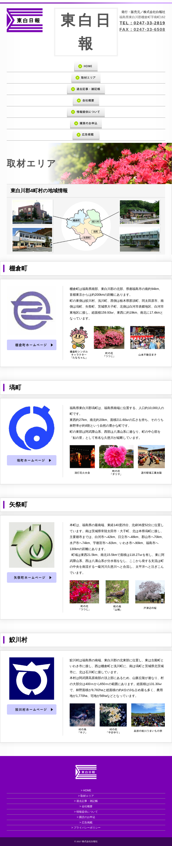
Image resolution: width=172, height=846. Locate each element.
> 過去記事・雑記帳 (86, 801)
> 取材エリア (86, 795)
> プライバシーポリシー (86, 827)
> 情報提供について (86, 811)
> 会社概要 (86, 806)
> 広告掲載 (86, 822)
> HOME (86, 790)
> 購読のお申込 (86, 817)
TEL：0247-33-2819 (142, 23)
